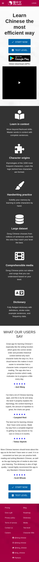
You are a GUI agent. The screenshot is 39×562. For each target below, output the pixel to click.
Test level (26, 528)
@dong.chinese (19, 538)
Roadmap (26, 513)
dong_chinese (18, 553)
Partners (16, 558)
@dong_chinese (19, 548)
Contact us (9, 528)
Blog (25, 508)
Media (25, 523)
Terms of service (11, 523)
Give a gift (8, 513)
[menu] (2, 3)
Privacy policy (10, 518)
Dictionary (27, 518)
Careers (8, 533)
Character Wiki (28, 533)
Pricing (7, 508)
